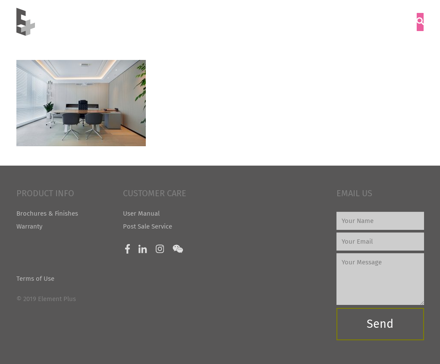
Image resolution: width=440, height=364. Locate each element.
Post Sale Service (147, 226)
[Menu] (401, 22)
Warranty (29, 226)
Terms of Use (35, 278)
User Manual (141, 213)
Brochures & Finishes (47, 213)
